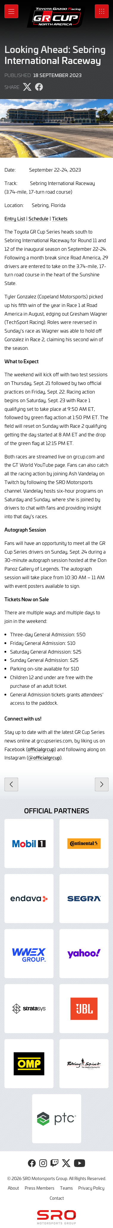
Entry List (14, 218)
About (13, 1188)
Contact (57, 1198)
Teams (66, 1188)
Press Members (39, 1188)
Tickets (60, 218)
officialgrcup (41, 749)
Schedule (38, 218)
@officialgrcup (44, 757)
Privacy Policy (91, 1188)
